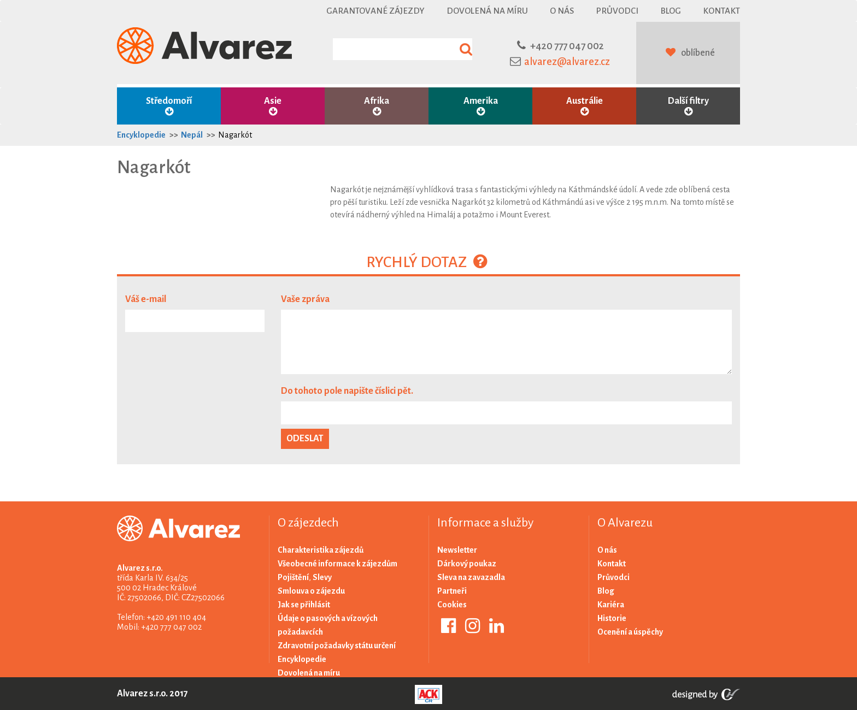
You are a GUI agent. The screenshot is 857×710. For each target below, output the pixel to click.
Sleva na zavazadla (471, 577)
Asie (272, 106)
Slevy (322, 577)
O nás (562, 10)
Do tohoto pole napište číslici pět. (347, 391)
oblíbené (698, 53)
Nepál (192, 135)
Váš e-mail (145, 299)
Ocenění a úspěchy (630, 632)
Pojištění (293, 577)
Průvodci (617, 10)
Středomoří (168, 106)
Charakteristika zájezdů (320, 550)
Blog (670, 10)
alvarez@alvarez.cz (567, 61)
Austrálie (584, 106)
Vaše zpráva (305, 299)
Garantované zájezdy (375, 10)
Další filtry (688, 106)
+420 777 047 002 (567, 45)
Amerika (480, 106)
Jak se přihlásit (304, 604)
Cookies (452, 604)
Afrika (376, 106)
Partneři (452, 591)
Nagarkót (235, 135)
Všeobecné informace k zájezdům (337, 563)
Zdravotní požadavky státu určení (337, 645)
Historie (611, 618)
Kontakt (721, 10)
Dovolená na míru (487, 10)
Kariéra (610, 604)
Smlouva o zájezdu (311, 591)
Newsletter (457, 550)
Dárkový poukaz (466, 563)
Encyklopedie (141, 135)
